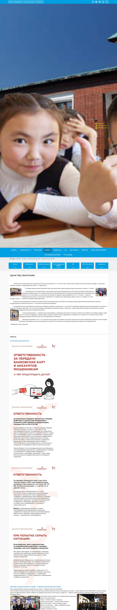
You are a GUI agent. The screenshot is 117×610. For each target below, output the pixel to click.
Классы (15, 264)
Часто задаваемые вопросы (58, 264)
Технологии (38, 250)
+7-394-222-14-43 (102, 125)
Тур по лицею (67, 255)
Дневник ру (102, 264)
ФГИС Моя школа (87, 264)
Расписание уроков (44, 264)
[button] (93, 2)
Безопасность (30, 264)
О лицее (47, 250)
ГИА (65, 250)
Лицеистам (57, 250)
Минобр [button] (39, 2)
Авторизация (29, 2)
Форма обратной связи (98, 250)
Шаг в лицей (74, 250)
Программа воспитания (52, 255)
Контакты (85, 250)
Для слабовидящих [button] (15, 2)
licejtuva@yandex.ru (103, 128)
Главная (13, 250)
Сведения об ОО (25, 250)
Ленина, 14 (101, 123)
